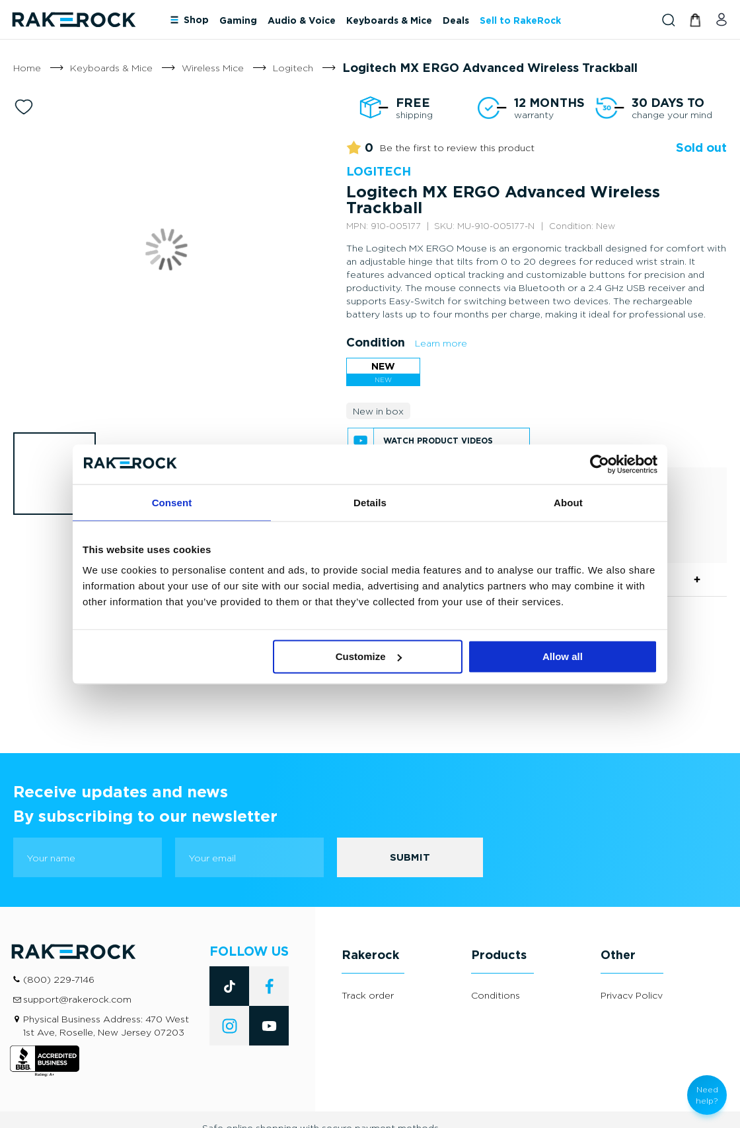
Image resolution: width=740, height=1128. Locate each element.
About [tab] (568, 502)
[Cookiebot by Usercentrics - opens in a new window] (599, 464)
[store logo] (73, 19)
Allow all (562, 656)
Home (27, 68)
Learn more (441, 343)
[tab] (393, 929)
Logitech (293, 68)
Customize (369, 656)
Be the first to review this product (457, 147)
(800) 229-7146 (58, 949)
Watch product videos (438, 440)
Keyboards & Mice (111, 68)
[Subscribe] (410, 827)
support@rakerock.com (77, 969)
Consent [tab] (172, 502)
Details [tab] (370, 502)
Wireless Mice (213, 68)
